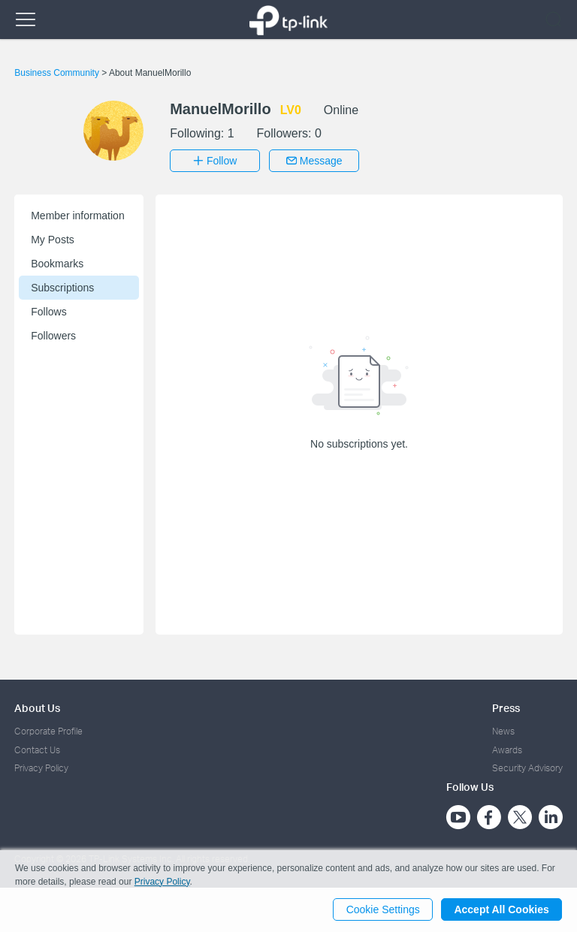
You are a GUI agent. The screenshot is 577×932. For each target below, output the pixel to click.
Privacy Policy (41, 768)
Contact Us (37, 749)
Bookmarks (57, 264)
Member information (78, 216)
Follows (48, 312)
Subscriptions (62, 288)
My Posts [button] (52, 240)
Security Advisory (527, 768)
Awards (507, 749)
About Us (37, 707)
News (503, 731)
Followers (53, 336)
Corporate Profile (48, 731)
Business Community (57, 73)
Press (506, 707)
